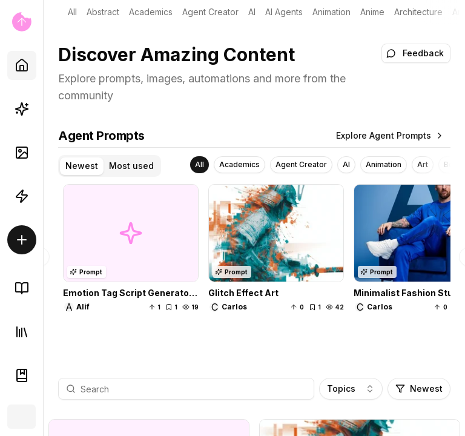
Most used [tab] (131, 165)
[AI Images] (21, 152)
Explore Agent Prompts (390, 135)
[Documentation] (21, 375)
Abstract (103, 12)
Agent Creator (210, 12)
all (72, 12)
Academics (151, 12)
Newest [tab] (81, 165)
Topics (351, 388)
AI (252, 12)
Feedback (415, 53)
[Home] (21, 65)
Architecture (418, 12)
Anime (372, 12)
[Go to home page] (21, 21)
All (199, 164)
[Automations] (21, 196)
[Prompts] (21, 109)
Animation (331, 12)
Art (457, 12)
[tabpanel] (254, 256)
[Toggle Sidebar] (43, 218)
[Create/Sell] (21, 239)
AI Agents (284, 12)
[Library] (21, 331)
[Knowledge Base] (21, 288)
